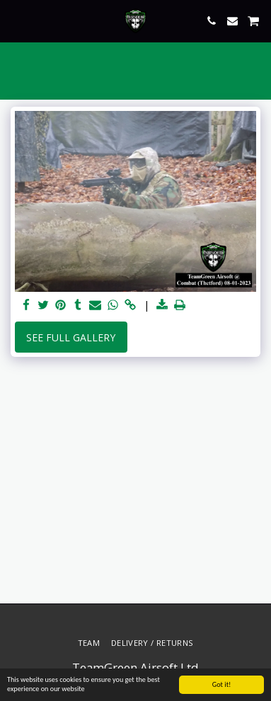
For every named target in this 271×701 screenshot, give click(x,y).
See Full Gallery (70, 337)
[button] (16, 20)
